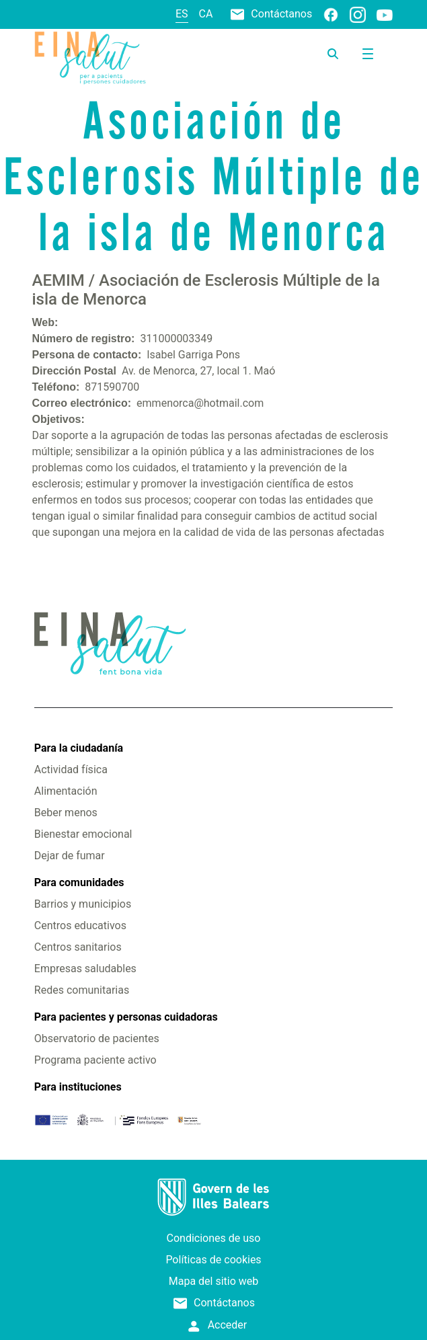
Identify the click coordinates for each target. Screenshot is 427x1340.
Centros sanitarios (78, 947)
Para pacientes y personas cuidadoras (126, 1017)
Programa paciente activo (95, 1060)
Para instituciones (78, 1086)
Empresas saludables (85, 968)
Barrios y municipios (82, 904)
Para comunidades (79, 882)
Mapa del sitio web (214, 1281)
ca (206, 13)
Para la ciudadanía (78, 748)
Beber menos (66, 812)
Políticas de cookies (213, 1259)
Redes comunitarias (81, 990)
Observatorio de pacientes (96, 1038)
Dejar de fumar (69, 855)
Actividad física (71, 769)
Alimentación (66, 791)
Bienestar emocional (83, 834)
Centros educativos (80, 925)
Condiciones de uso (214, 1238)
